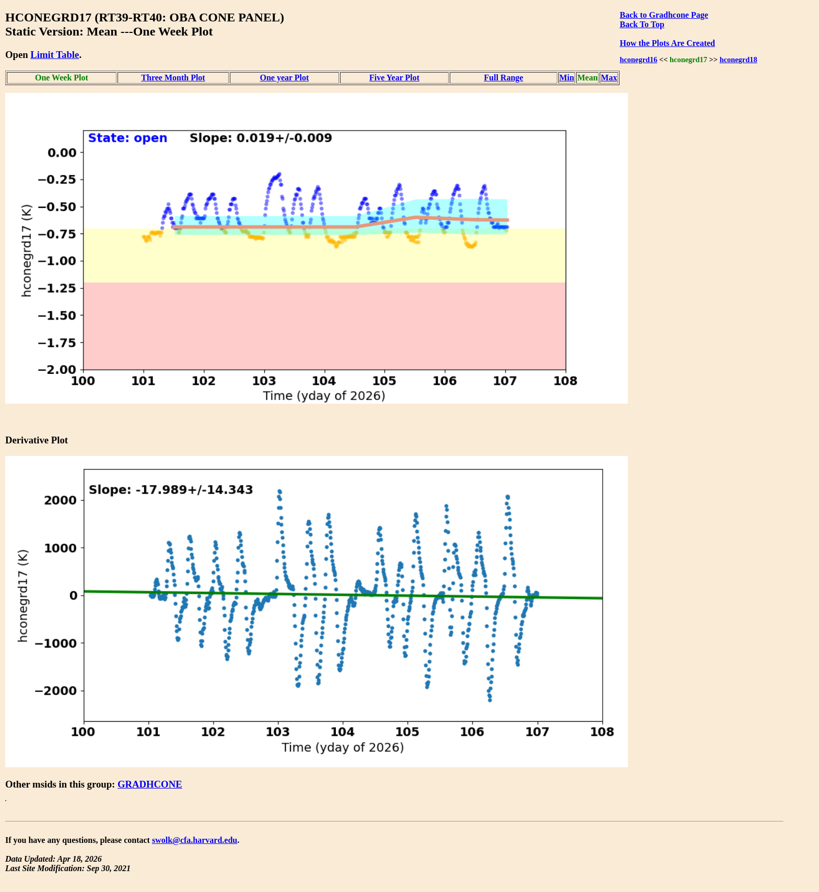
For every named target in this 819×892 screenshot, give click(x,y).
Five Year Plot (394, 77)
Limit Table (54, 54)
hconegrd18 (738, 59)
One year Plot (284, 77)
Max (609, 77)
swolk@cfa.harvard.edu (194, 840)
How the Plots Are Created (667, 43)
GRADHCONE (150, 784)
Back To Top (641, 24)
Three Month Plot (173, 77)
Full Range (503, 77)
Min (566, 77)
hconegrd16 (638, 59)
